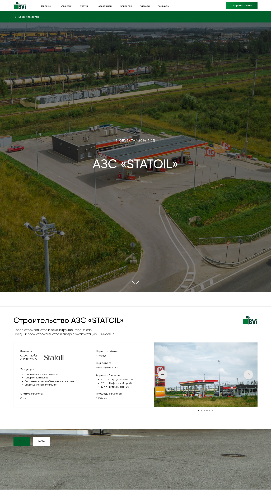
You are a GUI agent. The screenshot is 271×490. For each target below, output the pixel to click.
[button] (242, 5)
